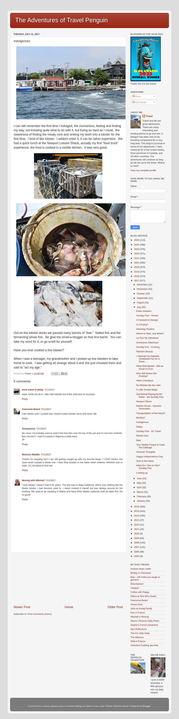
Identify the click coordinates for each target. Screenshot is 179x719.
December (142, 284)
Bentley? (140, 417)
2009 (137, 538)
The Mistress (137, 637)
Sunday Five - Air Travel (148, 431)
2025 (137, 244)
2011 (137, 529)
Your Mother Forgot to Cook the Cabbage (150, 446)
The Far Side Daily (140, 633)
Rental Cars (142, 435)
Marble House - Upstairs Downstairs (148, 407)
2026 (137, 240)
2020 (137, 267)
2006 (137, 551)
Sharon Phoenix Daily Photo (144, 621)
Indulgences (142, 422)
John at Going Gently (141, 608)
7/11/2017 (49, 389)
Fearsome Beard (31, 409)
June (139, 478)
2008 (137, 542)
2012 (137, 524)
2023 (137, 253)
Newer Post (21, 607)
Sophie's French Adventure (144, 625)
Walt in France (137, 641)
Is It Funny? (142, 324)
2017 (137, 280)
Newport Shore (144, 401)
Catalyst (134, 588)
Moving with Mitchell (33, 480)
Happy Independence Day (149, 456)
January (141, 501)
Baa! (138, 440)
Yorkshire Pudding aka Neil (144, 645)
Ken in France (137, 612)
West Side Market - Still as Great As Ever (149, 367)
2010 (137, 533)
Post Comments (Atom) (40, 614)
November (142, 289)
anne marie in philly (32, 389)
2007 (137, 547)
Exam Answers (144, 311)
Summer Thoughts (145, 452)
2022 (137, 258)
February (142, 496)
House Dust (136, 604)
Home (69, 607)
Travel (149, 116)
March (140, 492)
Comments (139, 102)
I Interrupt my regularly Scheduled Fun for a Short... (148, 359)
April (139, 487)
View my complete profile (143, 170)
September (143, 298)
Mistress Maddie (31, 454)
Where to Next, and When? (150, 333)
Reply (25, 399)
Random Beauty (144, 351)
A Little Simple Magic (147, 389)
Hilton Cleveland (144, 380)
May (139, 483)
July (139, 307)
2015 (137, 511)
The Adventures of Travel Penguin (61, 20)
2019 (137, 271)
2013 (137, 520)
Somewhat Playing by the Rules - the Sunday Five (149, 395)
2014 (137, 515)
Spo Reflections (138, 629)
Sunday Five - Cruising (148, 347)
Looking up (142, 473)
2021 (137, 262)
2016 (137, 506)
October (141, 293)
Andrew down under (140, 569)
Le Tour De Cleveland (147, 338)
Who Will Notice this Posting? (146, 374)
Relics (139, 426)
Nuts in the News (145, 461)
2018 (137, 276)
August (141, 302)
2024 (137, 249)
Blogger (146, 706)
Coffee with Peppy (139, 592)
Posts (137, 96)
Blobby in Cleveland (140, 573)
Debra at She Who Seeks (143, 596)
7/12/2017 (50, 480)
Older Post (115, 607)
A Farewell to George (147, 320)
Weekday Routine (145, 329)
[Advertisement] (68, 578)
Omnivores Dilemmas (147, 342)
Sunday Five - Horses (147, 315)
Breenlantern (137, 584)
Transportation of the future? (150, 413)
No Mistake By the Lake (148, 385)
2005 (137, 556)
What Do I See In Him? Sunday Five (148, 466)
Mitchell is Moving (139, 616)
